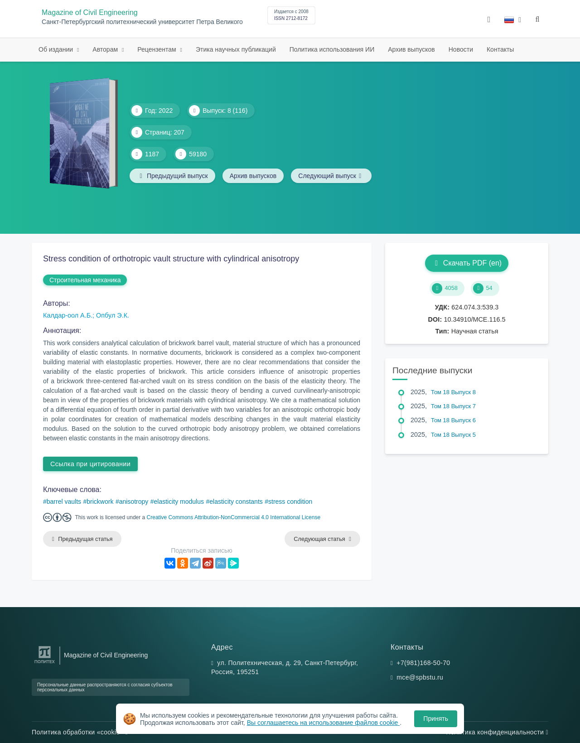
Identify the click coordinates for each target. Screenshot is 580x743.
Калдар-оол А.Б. (67, 315)
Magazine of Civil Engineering (90, 12)
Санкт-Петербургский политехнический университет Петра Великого (142, 22)
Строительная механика (85, 280)
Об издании (57, 49)
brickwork (100, 501)
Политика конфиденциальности (497, 732)
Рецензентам (157, 49)
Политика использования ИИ (332, 49)
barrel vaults (64, 501)
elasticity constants (236, 501)
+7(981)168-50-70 (423, 662)
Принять (435, 718)
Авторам (106, 49)
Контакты (500, 49)
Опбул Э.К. (112, 315)
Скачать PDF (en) (467, 263)
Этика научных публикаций (236, 49)
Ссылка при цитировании (90, 464)
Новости (461, 49)
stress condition (290, 501)
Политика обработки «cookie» (80, 732)
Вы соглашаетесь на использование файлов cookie (323, 722)
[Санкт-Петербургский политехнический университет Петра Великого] (45, 663)
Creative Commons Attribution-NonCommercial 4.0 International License (234, 517)
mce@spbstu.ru (419, 677)
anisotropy (134, 501)
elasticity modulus (179, 501)
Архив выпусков (411, 49)
